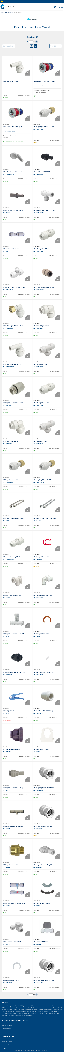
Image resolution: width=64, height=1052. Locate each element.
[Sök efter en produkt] (58, 7)
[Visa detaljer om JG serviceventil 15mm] (17, 234)
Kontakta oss (7, 720)
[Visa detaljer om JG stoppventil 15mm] (47, 927)
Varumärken (9, 12)
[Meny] (62, 7)
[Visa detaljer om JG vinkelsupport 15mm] (47, 888)
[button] (3, 1)
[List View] (31, 46)
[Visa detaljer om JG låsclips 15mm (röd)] (47, 542)
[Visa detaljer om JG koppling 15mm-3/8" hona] (47, 272)
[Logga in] (54, 6)
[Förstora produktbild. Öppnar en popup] (27, 73)
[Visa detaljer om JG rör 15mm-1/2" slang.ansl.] (17, 195)
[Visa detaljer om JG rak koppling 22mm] (47, 234)
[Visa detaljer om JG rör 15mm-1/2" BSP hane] (47, 157)
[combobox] (56, 46)
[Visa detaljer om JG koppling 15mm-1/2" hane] (17, 388)
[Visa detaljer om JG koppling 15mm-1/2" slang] (17, 773)
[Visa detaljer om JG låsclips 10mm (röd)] (47, 619)
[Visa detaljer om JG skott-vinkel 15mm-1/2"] (17, 580)
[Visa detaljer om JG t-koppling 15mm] (47, 426)
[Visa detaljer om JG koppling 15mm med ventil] (17, 619)
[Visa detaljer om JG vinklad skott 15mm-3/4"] (47, 580)
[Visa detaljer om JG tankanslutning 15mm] (17, 734)
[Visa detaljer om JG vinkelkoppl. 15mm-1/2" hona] (17, 311)
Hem (2, 12)
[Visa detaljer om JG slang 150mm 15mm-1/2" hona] (47, 503)
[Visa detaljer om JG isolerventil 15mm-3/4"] (17, 927)
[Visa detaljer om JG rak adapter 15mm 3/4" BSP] (17, 657)
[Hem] (9, 6)
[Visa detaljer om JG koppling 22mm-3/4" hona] (47, 112)
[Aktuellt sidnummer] (31, 41)
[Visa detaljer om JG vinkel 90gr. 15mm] (17, 426)
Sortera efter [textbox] (8, 46)
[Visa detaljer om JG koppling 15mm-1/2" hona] (17, 465)
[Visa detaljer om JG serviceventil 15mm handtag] (17, 888)
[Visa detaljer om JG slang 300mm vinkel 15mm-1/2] (17, 503)
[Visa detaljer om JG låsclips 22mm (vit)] (17, 965)
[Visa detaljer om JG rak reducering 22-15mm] (17, 542)
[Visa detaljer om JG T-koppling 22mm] (47, 349)
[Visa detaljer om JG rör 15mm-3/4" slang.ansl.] (47, 657)
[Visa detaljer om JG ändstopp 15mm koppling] (47, 696)
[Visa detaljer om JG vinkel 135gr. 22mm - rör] (17, 157)
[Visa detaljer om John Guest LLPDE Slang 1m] (17, 112)
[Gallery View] (35, 46)
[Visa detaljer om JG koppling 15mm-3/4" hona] (47, 465)
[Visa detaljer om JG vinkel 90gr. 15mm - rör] (17, 349)
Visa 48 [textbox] (53, 46)
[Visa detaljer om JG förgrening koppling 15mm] (47, 850)
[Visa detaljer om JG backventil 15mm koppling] (17, 811)
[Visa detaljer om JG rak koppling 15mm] (47, 388)
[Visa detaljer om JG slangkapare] (17, 696)
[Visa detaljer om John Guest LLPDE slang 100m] (47, 67)
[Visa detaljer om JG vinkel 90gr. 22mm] (17, 67)
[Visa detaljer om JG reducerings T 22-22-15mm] (47, 195)
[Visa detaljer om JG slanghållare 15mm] (47, 734)
